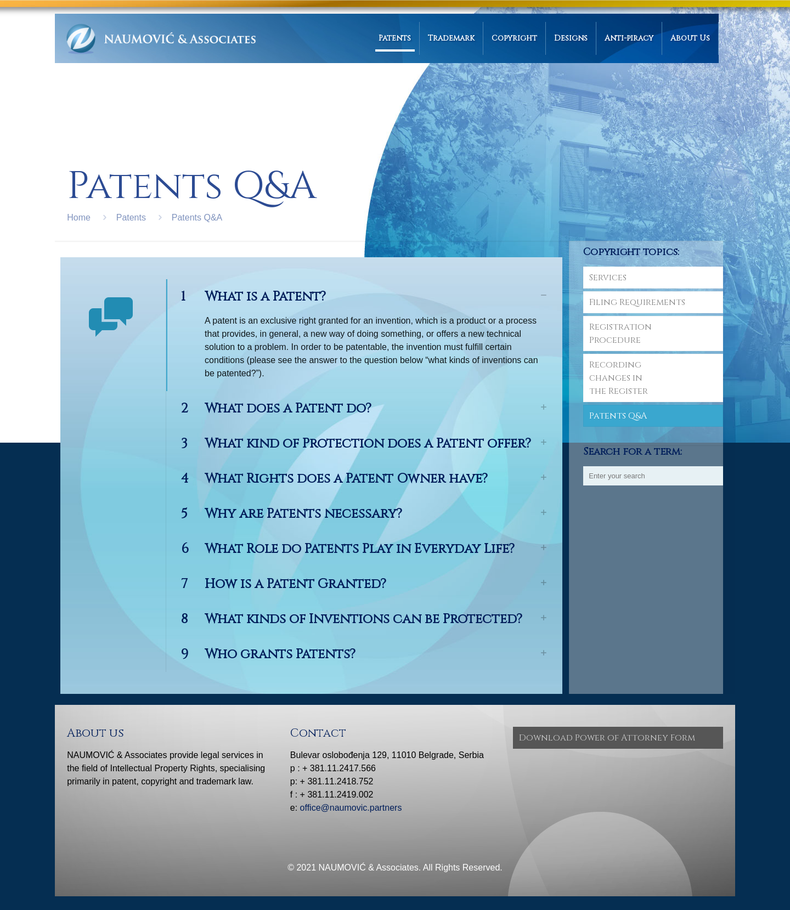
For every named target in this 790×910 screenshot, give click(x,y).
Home (79, 217)
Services (608, 278)
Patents (131, 217)
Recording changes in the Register (618, 378)
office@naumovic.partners (351, 807)
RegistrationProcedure (620, 333)
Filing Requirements (637, 302)
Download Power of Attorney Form (607, 738)
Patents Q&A (197, 217)
